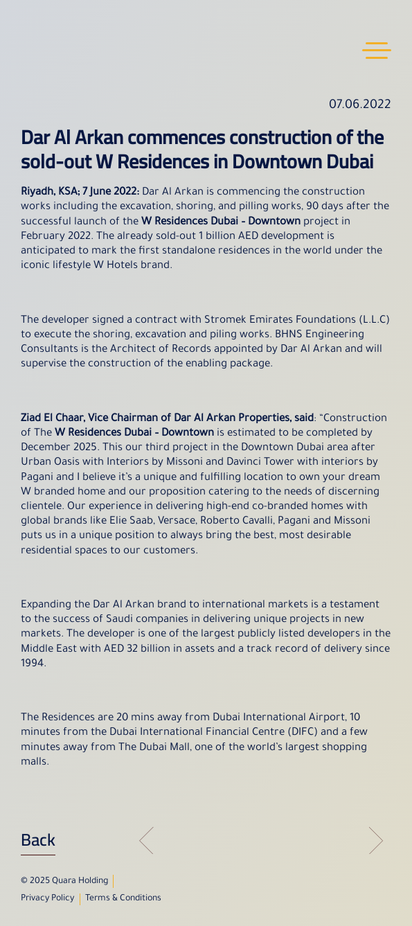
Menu (376, 50)
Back (38, 839)
